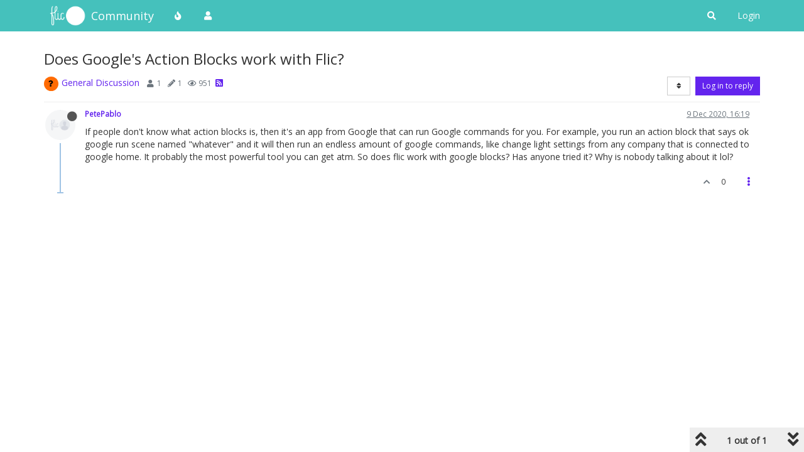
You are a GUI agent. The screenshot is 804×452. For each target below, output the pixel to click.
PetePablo (103, 114)
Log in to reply (727, 85)
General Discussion (100, 83)
